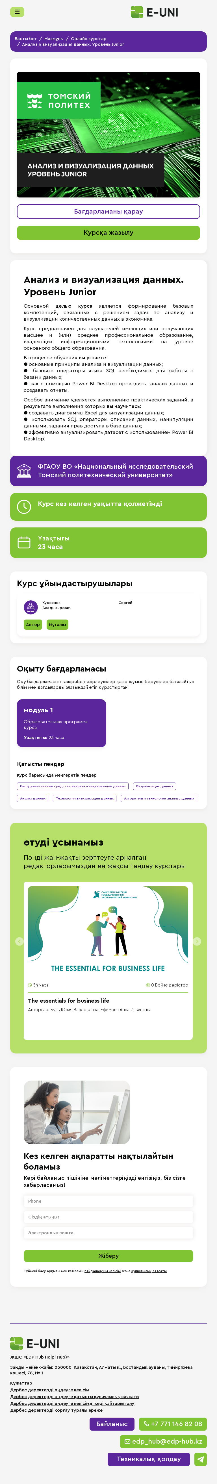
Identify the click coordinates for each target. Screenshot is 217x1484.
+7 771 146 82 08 (173, 1424)
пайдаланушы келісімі (102, 1271)
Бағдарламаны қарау (108, 211)
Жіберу (108, 1256)
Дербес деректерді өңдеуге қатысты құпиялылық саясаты (74, 1396)
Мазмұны (54, 38)
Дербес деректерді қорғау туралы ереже (56, 1410)
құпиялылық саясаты (149, 1271)
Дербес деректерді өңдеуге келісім (49, 1390)
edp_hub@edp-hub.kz (163, 1441)
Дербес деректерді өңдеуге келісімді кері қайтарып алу (72, 1403)
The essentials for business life (68, 1001)
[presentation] (17, 939)
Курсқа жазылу (108, 232)
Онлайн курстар (89, 38)
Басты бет (26, 38)
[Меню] (17, 12)
